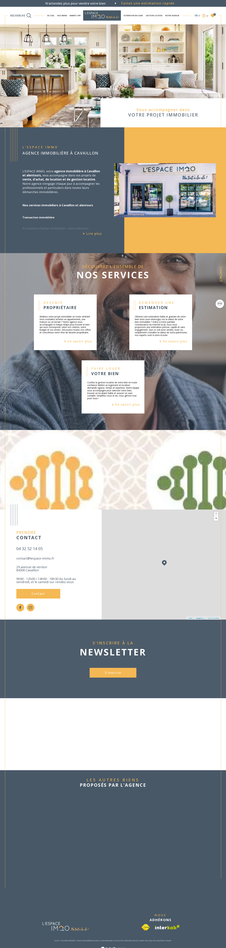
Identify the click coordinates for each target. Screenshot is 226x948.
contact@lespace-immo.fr (35, 558)
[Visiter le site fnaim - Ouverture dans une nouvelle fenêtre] (145, 927)
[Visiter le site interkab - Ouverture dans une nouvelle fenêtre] (167, 927)
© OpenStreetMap (213, 618)
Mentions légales (131, 941)
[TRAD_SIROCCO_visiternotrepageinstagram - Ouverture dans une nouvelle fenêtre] (31, 608)
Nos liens (148, 941)
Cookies (168, 941)
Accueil (50, 15)
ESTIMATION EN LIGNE (133, 15)
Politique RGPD (158, 941)
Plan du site (118, 941)
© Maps (199, 618)
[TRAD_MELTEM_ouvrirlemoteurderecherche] (21, 15)
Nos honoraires (107, 941)
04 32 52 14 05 (29, 548)
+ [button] (216, 513)
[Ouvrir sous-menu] (66, 15)
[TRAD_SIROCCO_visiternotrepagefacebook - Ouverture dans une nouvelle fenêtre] (20, 608)
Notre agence (172, 15)
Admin (141, 941)
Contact (221, 274)
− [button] (216, 518)
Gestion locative (154, 15)
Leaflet (190, 618)
